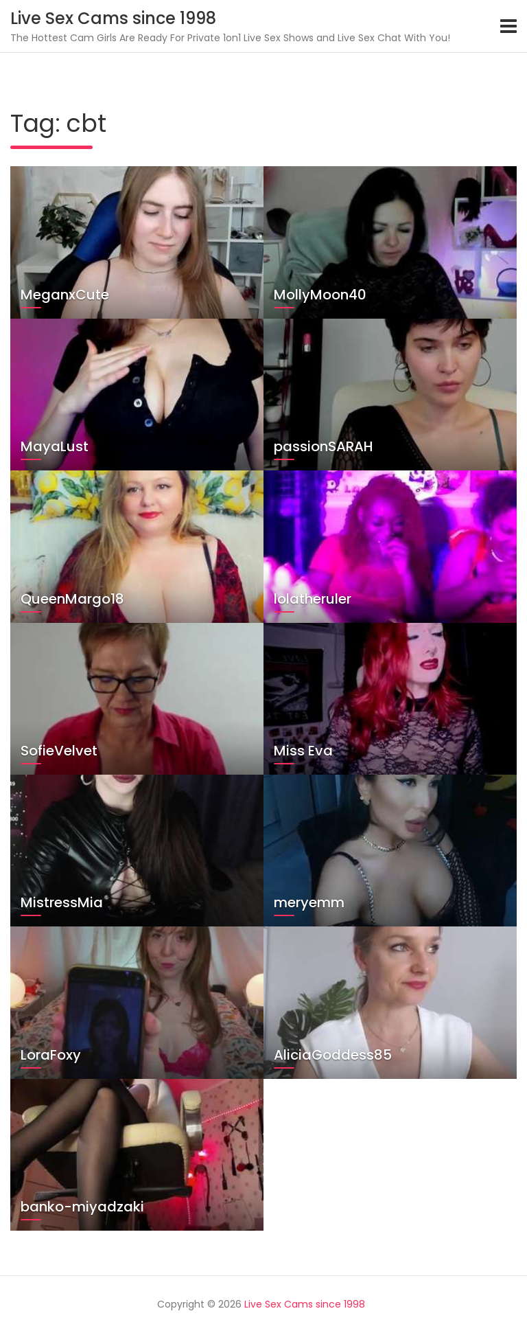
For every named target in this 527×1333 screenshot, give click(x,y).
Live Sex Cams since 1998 (113, 18)
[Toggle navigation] (508, 26)
